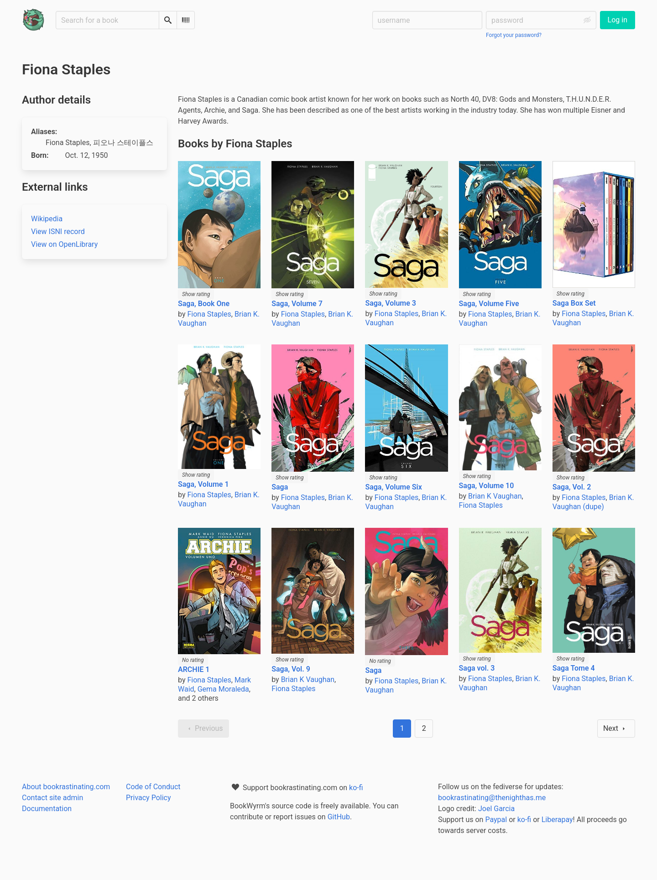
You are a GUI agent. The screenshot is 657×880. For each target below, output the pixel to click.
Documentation (47, 808)
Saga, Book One (203, 303)
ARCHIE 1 (193, 669)
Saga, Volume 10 (486, 485)
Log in (617, 20)
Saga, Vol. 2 (572, 487)
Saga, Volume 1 (203, 484)
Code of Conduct (153, 786)
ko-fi (356, 787)
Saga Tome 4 (574, 668)
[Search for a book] (107, 20)
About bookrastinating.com (66, 786)
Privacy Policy (148, 797)
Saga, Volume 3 (390, 303)
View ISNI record (58, 231)
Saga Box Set (574, 303)
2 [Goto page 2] (424, 728)
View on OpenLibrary (64, 244)
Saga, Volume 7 (297, 303)
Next (616, 728)
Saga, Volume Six (393, 487)
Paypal (496, 819)
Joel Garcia (496, 808)
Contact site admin (52, 797)
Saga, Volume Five (489, 303)
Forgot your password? (514, 35)
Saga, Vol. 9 (290, 669)
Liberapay (557, 819)
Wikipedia (47, 218)
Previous (203, 728)
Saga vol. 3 (477, 668)
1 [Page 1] (402, 728)
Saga (279, 487)
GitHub (339, 816)
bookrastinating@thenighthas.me (492, 797)
